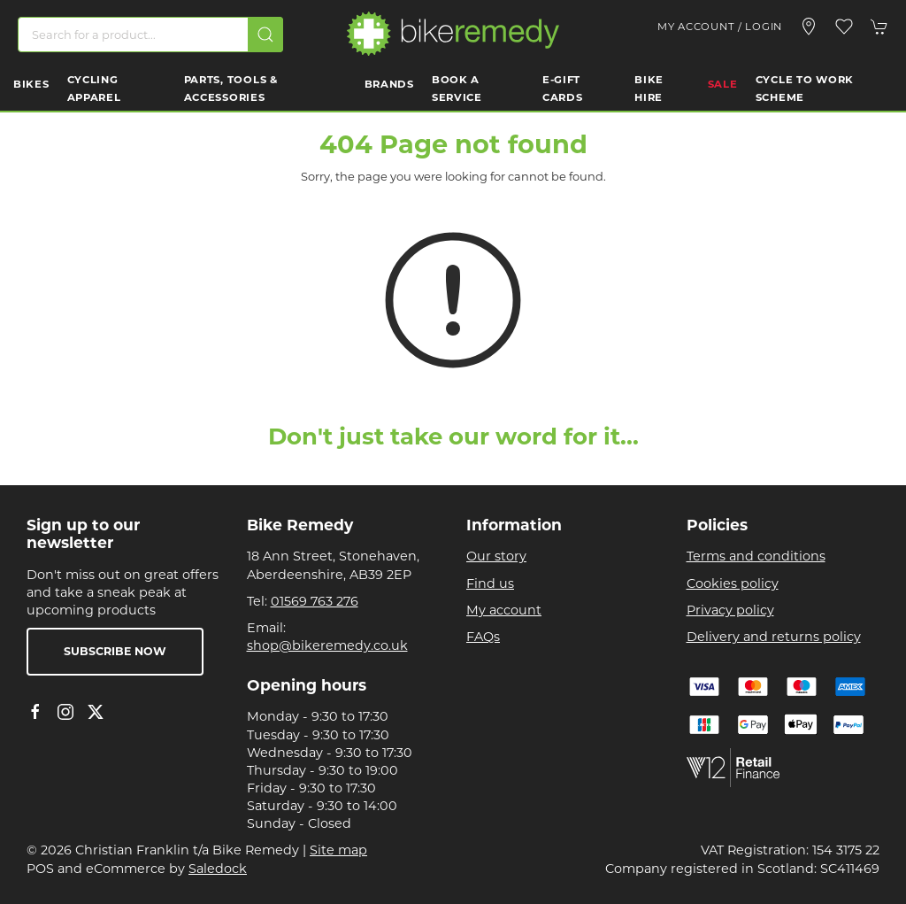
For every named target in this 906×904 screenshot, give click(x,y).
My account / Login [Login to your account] (719, 26)
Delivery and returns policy (774, 637)
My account (503, 610)
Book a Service (457, 88)
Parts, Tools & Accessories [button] (231, 88)
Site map (338, 850)
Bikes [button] (31, 84)
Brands (389, 84)
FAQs (483, 637)
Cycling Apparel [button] (94, 88)
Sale (723, 84)
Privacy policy (730, 610)
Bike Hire (649, 88)
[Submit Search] (265, 34)
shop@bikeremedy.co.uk (327, 645)
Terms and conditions (756, 556)
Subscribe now (115, 651)
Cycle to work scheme (805, 88)
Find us (490, 583)
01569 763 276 (314, 601)
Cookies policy (733, 583)
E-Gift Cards (562, 88)
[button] (844, 26)
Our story (496, 556)
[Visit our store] (809, 26)
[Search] (150, 34)
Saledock (217, 869)
